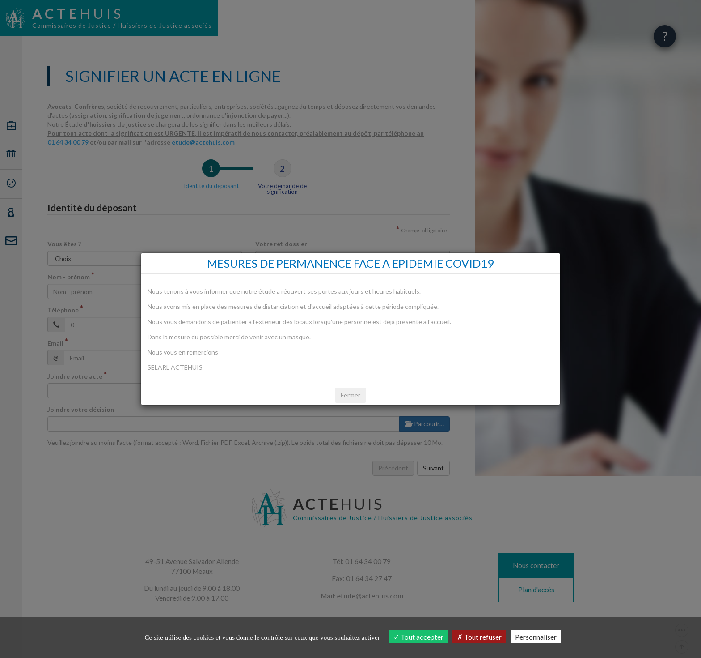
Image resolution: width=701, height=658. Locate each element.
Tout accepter (418, 636)
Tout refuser (479, 636)
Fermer (350, 395)
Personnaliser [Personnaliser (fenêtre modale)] (536, 636)
